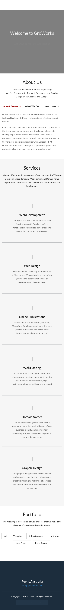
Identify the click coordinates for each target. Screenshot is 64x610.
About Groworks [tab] (12, 106)
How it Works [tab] (52, 106)
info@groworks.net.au (32, 585)
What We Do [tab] (32, 106)
